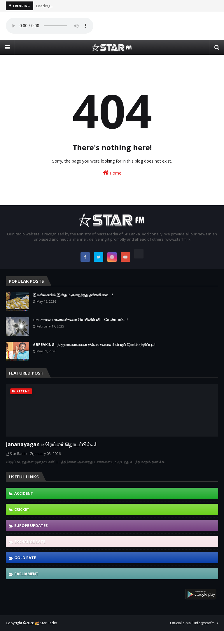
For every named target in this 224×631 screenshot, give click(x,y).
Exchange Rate (29, 541)
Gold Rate (25, 557)
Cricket (21, 509)
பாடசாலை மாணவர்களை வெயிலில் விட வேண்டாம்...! (80, 319)
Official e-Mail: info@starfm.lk (194, 622)
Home (112, 173)
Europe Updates (31, 525)
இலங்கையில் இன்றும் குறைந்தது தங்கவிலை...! (73, 294)
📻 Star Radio (46, 622)
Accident (23, 493)
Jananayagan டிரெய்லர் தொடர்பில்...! (51, 444)
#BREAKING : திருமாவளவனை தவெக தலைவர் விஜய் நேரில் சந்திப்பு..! (94, 344)
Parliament (26, 573)
